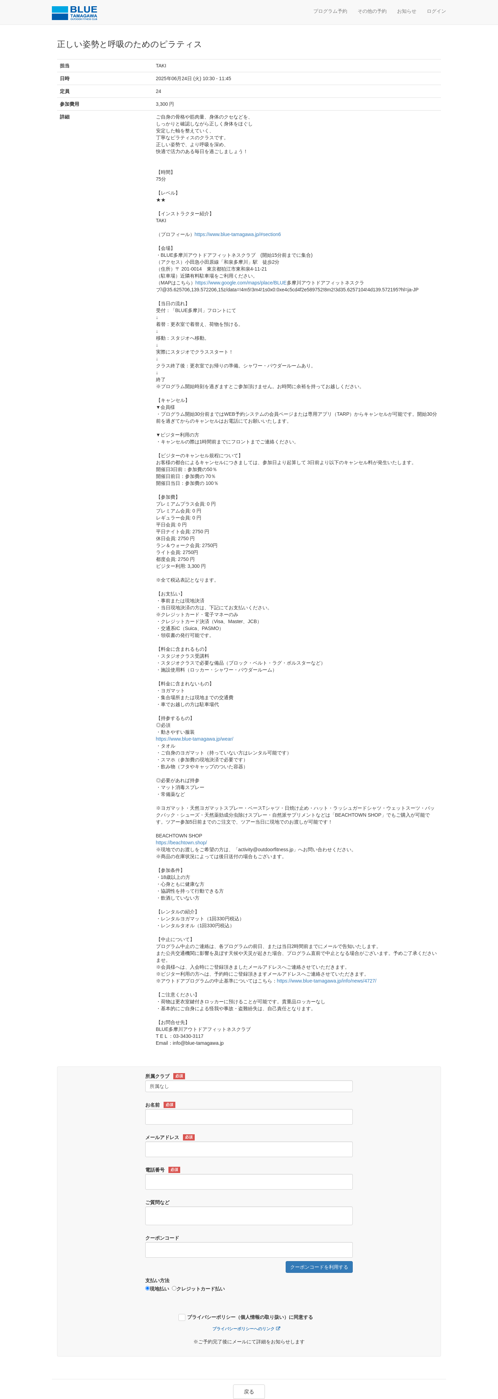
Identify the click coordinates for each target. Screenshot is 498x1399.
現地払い (157, 1289)
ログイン (436, 11)
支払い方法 (157, 1280)
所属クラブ (165, 1076)
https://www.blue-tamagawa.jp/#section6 (238, 234)
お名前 (160, 1104)
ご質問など (157, 1202)
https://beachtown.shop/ (181, 842)
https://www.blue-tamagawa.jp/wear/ (194, 739)
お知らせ (406, 11)
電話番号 (162, 1169)
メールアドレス (170, 1137)
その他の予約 (372, 11)
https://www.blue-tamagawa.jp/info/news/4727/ (327, 981)
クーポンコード (162, 1238)
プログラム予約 (330, 11)
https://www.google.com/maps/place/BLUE (241, 282)
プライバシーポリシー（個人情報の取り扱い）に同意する (250, 1317)
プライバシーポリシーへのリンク (243, 1329)
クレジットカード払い (198, 1289)
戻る (249, 1392)
